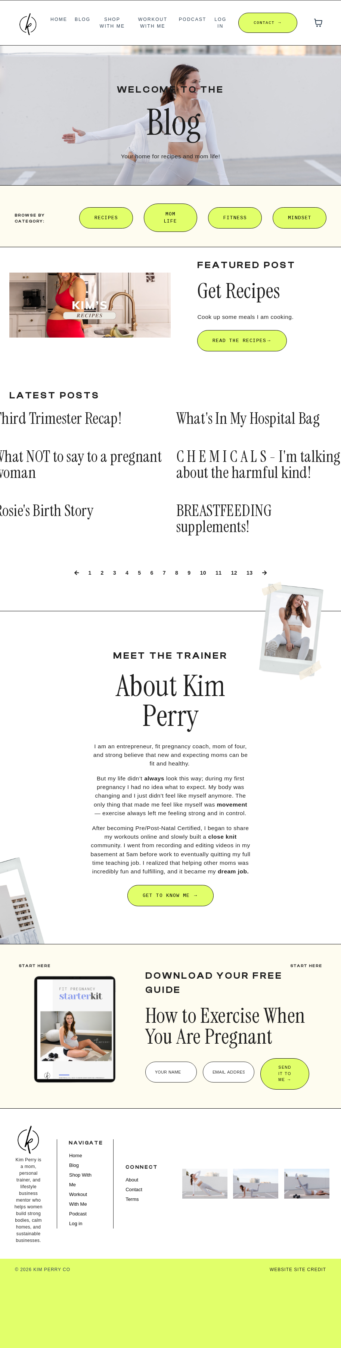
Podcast (193, 19)
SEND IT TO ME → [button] (287, 1136)
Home (59, 19)
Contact (136, 1254)
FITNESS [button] (235, 218)
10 (203, 601)
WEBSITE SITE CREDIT (298, 1337)
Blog (83, 19)
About (134, 1244)
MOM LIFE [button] (170, 217)
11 (220, 601)
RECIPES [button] (106, 218)
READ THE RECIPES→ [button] (242, 341)
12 (236, 601)
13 (252, 601)
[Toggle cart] (318, 23)
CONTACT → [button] (268, 22)
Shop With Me (112, 22)
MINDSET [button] (299, 218)
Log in (220, 22)
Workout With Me (153, 22)
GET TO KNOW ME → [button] (170, 947)
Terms (135, 1264)
